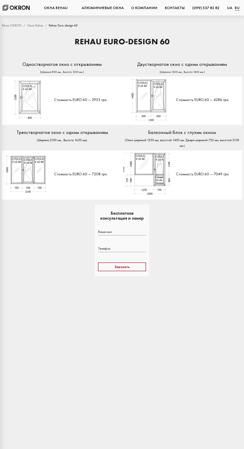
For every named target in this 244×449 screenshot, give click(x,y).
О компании (144, 7)
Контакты (175, 7)
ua (229, 7)
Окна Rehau (56, 7)
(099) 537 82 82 (206, 7)
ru (237, 7)
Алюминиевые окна (103, 7)
